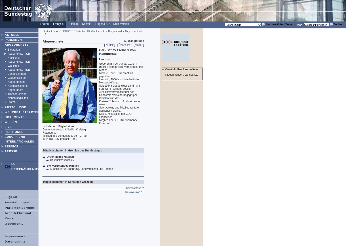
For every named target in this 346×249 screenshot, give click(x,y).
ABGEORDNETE (17, 44)
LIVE (8, 127)
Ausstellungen (17, 202)
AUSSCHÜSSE (15, 107)
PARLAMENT (14, 39)
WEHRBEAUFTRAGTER (22, 112)
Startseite (47, 31)
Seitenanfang (135, 188)
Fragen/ (102, 24)
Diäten (12, 102)
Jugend (11, 197)
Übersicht (124, 45)
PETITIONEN (14, 132)
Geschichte (14, 223)
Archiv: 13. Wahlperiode (91, 31)
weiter (138, 45)
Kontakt (86, 24)
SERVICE (12, 146)
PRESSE (11, 151)
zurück (110, 45)
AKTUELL (12, 34)
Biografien (14, 49)
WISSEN (11, 122)
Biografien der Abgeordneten (124, 31)
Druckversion (121, 24)
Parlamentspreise (19, 207)
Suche (298, 24)
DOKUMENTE (15, 117)
